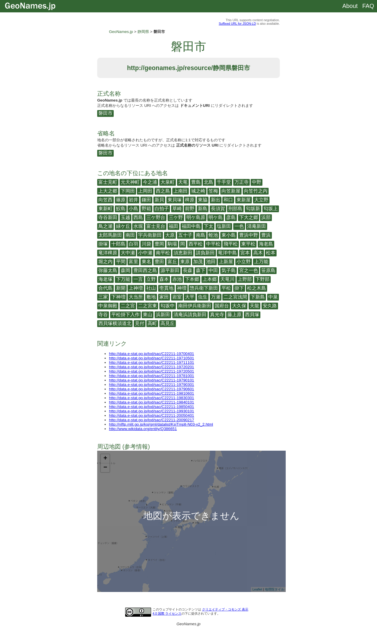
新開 (120, 288)
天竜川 (227, 279)
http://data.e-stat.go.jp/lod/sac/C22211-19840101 (151, 402)
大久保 (239, 305)
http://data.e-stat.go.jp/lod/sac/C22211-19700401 (151, 353)
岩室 (177, 296)
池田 (211, 261)
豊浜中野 (248, 235)
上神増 (136, 288)
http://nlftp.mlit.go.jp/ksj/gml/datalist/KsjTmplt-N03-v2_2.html (161, 424)
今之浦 (150, 182)
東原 (185, 261)
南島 (200, 235)
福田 (173, 226)
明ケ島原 (195, 217)
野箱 (146, 208)
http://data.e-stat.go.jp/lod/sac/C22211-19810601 (151, 393)
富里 (133, 261)
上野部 (245, 279)
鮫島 (120, 208)
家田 (164, 296)
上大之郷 (107, 190)
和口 (228, 199)
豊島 (196, 182)
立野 (151, 279)
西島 (138, 217)
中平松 (213, 243)
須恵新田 (182, 252)
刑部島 (235, 208)
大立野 (261, 199)
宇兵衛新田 (150, 235)
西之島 (163, 190)
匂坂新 (253, 208)
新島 (202, 208)
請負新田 (205, 252)
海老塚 (105, 279)
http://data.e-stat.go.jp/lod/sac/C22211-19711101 (151, 362)
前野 (189, 208)
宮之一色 (248, 270)
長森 (187, 270)
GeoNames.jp (121, 31)
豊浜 (266, 235)
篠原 (120, 199)
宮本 (245, 252)
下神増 (118, 296)
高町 (152, 323)
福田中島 (191, 226)
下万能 (123, 279)
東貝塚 (175, 199)
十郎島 (118, 243)
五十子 (185, 235)
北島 (208, 182)
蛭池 (213, 235)
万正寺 (241, 182)
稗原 (189, 199)
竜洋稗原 (107, 252)
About (350, 6)
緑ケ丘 (123, 226)
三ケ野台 (155, 217)
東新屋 (244, 199)
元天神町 (130, 182)
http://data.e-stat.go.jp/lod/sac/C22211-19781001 (151, 376)
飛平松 (231, 243)
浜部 (266, 217)
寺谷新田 (107, 217)
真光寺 (217, 314)
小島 (133, 208)
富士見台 (155, 226)
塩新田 (224, 226)
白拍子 (162, 208)
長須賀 (218, 208)
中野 (256, 182)
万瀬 (215, 296)
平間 (120, 261)
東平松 (248, 243)
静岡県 (143, 31)
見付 (139, 323)
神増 (181, 288)
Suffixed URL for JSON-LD (237, 23)
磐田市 (105, 113)
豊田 (159, 261)
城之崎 (198, 190)
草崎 (177, 208)
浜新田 (163, 314)
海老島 (266, 243)
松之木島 (256, 288)
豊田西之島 (145, 270)
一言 (138, 279)
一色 (239, 226)
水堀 (138, 226)
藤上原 (234, 314)
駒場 (172, 243)
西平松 (195, 243)
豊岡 (159, 243)
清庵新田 (256, 226)
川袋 (146, 243)
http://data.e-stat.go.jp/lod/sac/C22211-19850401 (151, 406)
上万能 (261, 261)
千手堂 (224, 182)
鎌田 (146, 199)
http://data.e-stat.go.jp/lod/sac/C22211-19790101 (151, 380)
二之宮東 (147, 305)
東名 (146, 261)
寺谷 (103, 314)
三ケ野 (176, 217)
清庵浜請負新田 (189, 314)
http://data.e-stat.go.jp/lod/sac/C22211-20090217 (151, 420)
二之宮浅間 (235, 296)
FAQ (368, 6)
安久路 (270, 305)
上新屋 (226, 261)
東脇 (202, 199)
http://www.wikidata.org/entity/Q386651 (143, 429)
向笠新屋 (230, 190)
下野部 (262, 279)
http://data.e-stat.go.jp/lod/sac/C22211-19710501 (151, 358)
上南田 (180, 190)
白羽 (133, 243)
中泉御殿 (107, 305)
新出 (215, 199)
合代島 (105, 288)
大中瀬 (128, 252)
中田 (213, 270)
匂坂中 (168, 305)
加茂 (198, 261)
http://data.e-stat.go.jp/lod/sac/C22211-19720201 (151, 367)
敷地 (151, 296)
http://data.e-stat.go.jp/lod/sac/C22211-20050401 (151, 415)
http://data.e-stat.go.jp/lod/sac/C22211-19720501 (151, 371)
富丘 (172, 261)
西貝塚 (252, 314)
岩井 (133, 199)
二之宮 (128, 305)
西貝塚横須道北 (114, 323)
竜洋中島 (227, 252)
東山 (147, 314)
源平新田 (170, 270)
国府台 (222, 305)
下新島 (258, 296)
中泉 (273, 296)
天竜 (183, 182)
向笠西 (105, 199)
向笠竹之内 (255, 190)
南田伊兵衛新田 (194, 305)
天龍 (254, 305)
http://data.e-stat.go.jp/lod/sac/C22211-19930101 (151, 411)
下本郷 (192, 279)
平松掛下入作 (125, 314)
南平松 (163, 252)
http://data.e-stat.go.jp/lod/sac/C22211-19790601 (151, 389)
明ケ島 (216, 217)
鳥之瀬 (105, 226)
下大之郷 (248, 217)
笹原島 (268, 270)
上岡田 (145, 190)
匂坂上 (271, 208)
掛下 (239, 288)
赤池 (177, 279)
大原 (170, 235)
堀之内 (105, 261)
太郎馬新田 (110, 235)
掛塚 (103, 243)
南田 (130, 235)
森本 (164, 279)
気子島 (228, 270)
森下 (200, 270)
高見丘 (168, 323)
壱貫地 (166, 288)
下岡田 (128, 190)
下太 (208, 226)
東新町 (105, 208)
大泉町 (168, 182)
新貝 (159, 199)
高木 (258, 252)
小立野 (244, 261)
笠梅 (213, 190)
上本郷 (210, 279)
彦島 (231, 217)
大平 (189, 296)
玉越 (125, 217)
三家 (103, 296)
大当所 (136, 296)
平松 (226, 288)
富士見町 (107, 182)
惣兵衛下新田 (204, 288)
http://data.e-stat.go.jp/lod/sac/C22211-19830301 (151, 398)
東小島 (228, 235)
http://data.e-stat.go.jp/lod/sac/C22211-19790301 (151, 384)
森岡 (125, 270)
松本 (270, 252)
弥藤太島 (107, 270)
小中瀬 (145, 252)
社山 (151, 288)
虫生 (202, 296)
